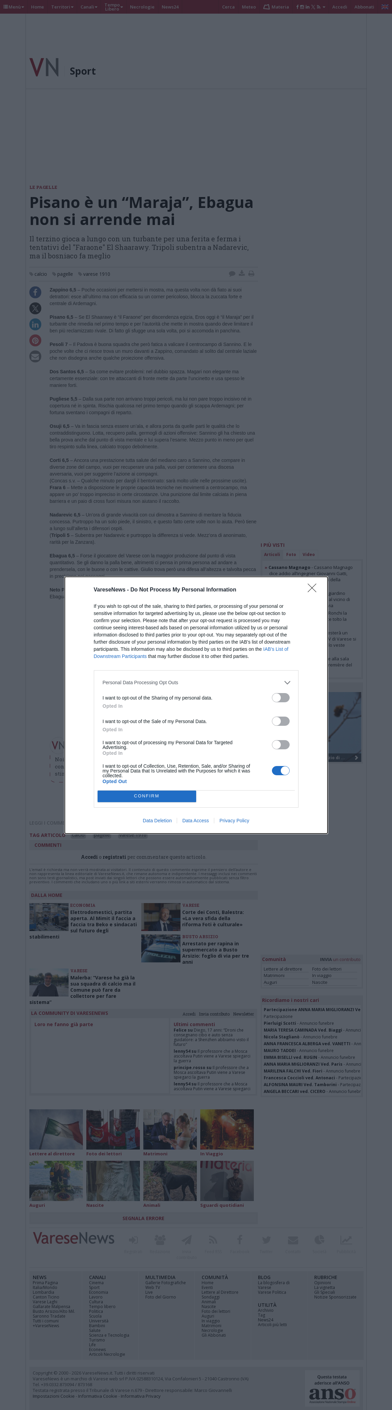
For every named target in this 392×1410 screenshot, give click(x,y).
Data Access (195, 820)
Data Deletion (157, 820)
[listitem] (196, 682)
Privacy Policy (234, 820)
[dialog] (196, 705)
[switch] (281, 697)
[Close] (314, 590)
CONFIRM (147, 796)
